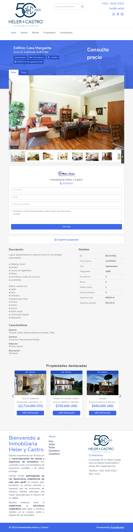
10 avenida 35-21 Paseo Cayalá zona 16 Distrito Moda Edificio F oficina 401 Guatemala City (105, 463)
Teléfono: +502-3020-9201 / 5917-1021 (103, 472)
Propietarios (49, 32)
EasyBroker (117, 527)
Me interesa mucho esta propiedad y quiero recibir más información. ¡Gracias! (66, 215)
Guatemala (29, 52)
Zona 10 (18, 52)
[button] (12, 395)
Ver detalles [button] (30, 413)
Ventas (24, 32)
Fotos (13, 72)
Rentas (35, 32)
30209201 (68, 183)
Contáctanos (66, 32)
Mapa (23, 72)
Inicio (13, 32)
